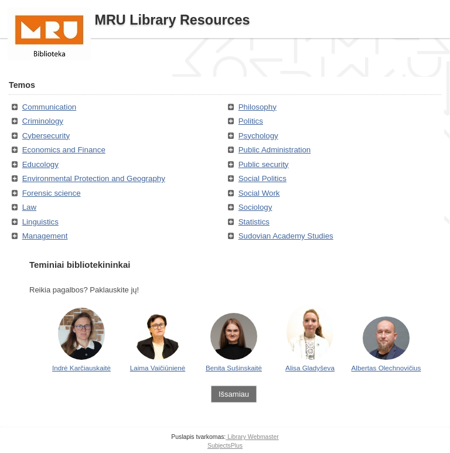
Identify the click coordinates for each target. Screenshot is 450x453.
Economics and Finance (63, 149)
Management (45, 235)
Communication (49, 107)
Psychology (258, 135)
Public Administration (274, 149)
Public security (263, 164)
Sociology (255, 207)
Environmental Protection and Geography (93, 178)
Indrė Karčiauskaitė (81, 368)
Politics (250, 121)
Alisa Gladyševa (310, 368)
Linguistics (40, 221)
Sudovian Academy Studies (285, 235)
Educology (40, 164)
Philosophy (257, 107)
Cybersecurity (46, 135)
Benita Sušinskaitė (234, 368)
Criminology (42, 121)
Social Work (259, 193)
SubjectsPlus (225, 445)
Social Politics (262, 178)
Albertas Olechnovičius (386, 368)
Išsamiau (234, 394)
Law (29, 207)
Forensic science (51, 193)
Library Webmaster (252, 437)
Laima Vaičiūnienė (158, 368)
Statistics (254, 221)
